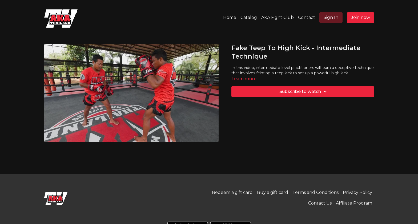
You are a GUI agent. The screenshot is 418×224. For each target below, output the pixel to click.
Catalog (248, 17)
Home (229, 17)
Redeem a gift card (232, 192)
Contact (306, 17)
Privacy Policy (357, 192)
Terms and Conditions (315, 192)
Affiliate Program (354, 203)
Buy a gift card (272, 192)
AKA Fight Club (277, 17)
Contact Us (320, 203)
